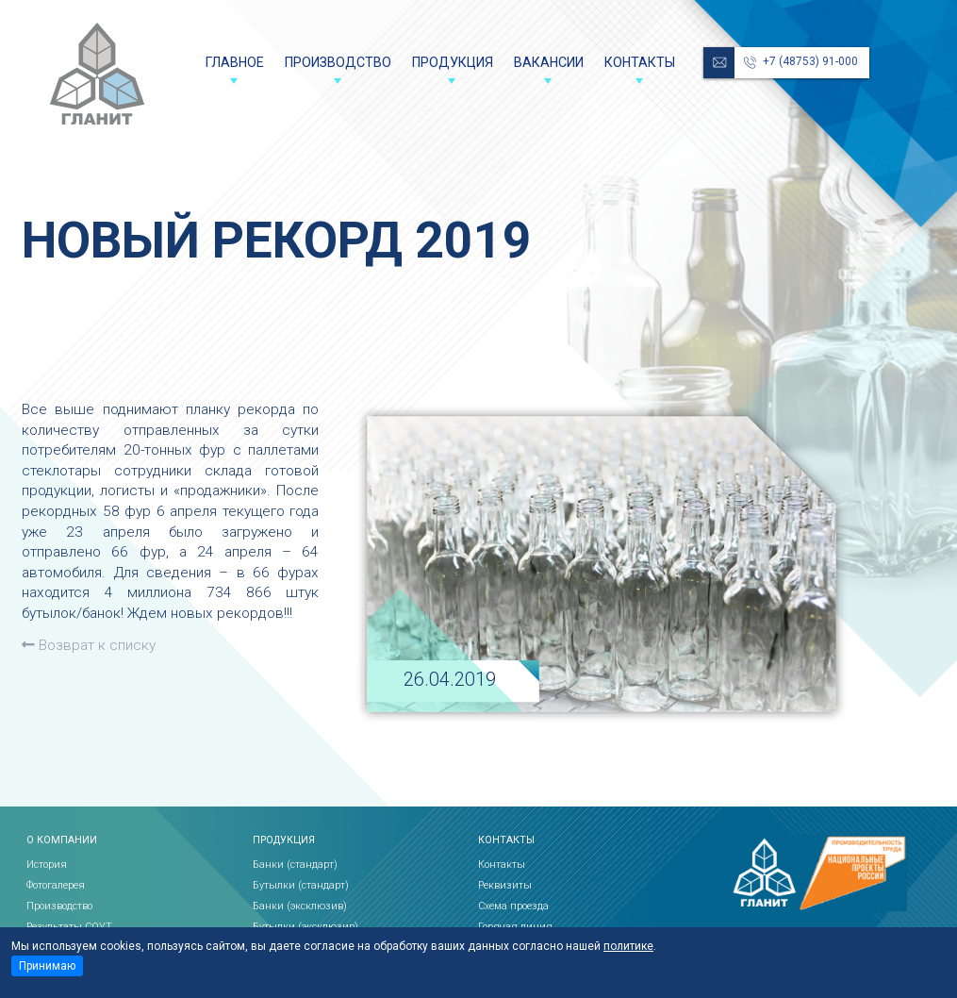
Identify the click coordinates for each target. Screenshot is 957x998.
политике (628, 946)
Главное (235, 62)
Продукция (452, 62)
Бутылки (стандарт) (301, 885)
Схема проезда (513, 906)
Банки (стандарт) (295, 864)
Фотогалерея (55, 885)
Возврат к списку (89, 645)
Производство (338, 62)
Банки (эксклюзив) (300, 906)
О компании (61, 840)
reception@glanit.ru (718, 62)
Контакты (639, 62)
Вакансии (549, 62)
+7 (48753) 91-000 (810, 61)
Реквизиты (505, 885)
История (46, 864)
